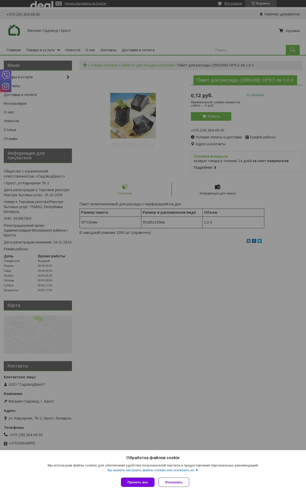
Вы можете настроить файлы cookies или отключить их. (151, 471)
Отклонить (175, 482)
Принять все (138, 482)
